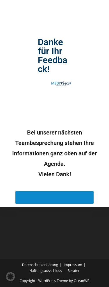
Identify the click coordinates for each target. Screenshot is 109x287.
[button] (10, 276)
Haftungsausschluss (45, 270)
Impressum (73, 264)
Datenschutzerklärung (40, 264)
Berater (73, 270)
